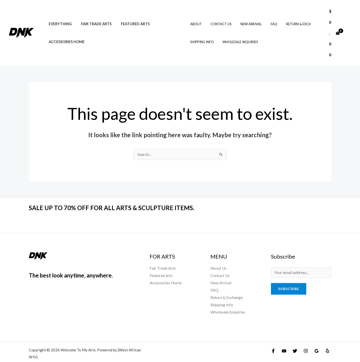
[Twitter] (295, 341)
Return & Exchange (226, 287)
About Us (218, 257)
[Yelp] (327, 341)
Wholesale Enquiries (227, 302)
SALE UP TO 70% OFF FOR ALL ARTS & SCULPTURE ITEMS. (117, 197)
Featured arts (130, 18)
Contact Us (217, 19)
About (195, 19)
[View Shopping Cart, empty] (334, 27)
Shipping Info (201, 37)
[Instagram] (305, 341)
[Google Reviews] (316, 341)
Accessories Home (66, 36)
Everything (59, 18)
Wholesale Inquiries (237, 37)
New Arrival (245, 19)
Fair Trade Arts (93, 18)
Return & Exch (288, 19)
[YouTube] (284, 341)
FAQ (266, 19)
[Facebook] (273, 341)
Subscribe (288, 278)
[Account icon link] (349, 27)
